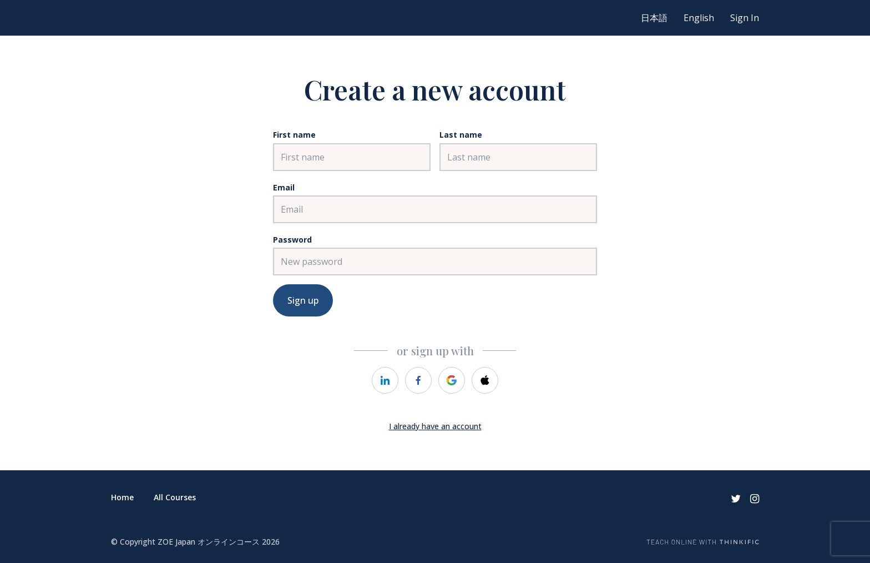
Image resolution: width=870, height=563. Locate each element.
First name (294, 134)
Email (284, 187)
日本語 (654, 18)
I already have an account (435, 426)
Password (292, 239)
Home (122, 497)
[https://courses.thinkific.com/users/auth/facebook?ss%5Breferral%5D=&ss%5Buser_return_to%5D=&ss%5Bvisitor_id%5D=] (418, 380)
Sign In (744, 18)
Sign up (302, 300)
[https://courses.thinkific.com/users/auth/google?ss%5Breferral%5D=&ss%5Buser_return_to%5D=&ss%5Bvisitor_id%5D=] (451, 380)
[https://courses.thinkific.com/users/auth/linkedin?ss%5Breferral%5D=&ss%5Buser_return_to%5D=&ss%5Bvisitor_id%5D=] (385, 380)
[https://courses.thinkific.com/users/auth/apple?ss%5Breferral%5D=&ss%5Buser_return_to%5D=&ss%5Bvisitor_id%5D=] (485, 380)
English (699, 18)
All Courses (175, 497)
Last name (460, 134)
